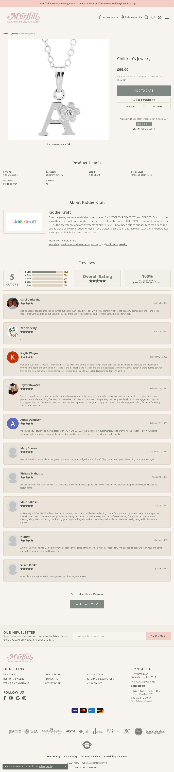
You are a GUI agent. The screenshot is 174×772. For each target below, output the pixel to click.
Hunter (25, 536)
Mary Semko (28, 448)
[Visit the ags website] (51, 731)
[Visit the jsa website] (138, 731)
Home (5, 33)
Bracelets (54, 244)
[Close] (170, 4)
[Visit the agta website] (70, 731)
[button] (146, 17)
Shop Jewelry (94, 674)
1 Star (28, 285)
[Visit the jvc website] (112, 731)
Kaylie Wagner (30, 353)
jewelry (15, 33)
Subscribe (158, 635)
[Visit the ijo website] (15, 731)
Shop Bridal (52, 674)
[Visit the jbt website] (84, 731)
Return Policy (53, 756)
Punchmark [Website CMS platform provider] (93, 767)
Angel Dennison (30, 420)
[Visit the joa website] (98, 731)
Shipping (130, 106)
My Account (94, 683)
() (65, 271)
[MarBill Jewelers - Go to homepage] (19, 657)
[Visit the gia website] (31, 731)
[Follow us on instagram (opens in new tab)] (24, 698)
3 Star (28, 278)
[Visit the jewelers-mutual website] (155, 731)
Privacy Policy (70, 756)
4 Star (28, 275)
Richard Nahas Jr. (31, 473)
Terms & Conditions (16, 683)
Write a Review (87, 604)
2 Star (28, 281)
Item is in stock (143, 123)
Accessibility (53, 683)
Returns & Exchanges (100, 679)
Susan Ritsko (29, 565)
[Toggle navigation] (167, 17)
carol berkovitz (30, 299)
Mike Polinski (29, 502)
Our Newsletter (19, 632)
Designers (9, 674)
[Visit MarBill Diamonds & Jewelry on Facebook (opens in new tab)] (4, 698)
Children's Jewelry (54, 174)
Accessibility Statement (115, 756)
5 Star (28, 271)
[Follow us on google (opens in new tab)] (18, 698)
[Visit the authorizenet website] (87, 745)
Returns (157, 106)
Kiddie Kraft (94, 174)
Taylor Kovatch (30, 385)
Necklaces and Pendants (75, 244)
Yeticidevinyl (28, 328)
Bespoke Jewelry (13, 679)
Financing (51, 679)
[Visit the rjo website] (127, 731)
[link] (108, 17)
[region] (58, 89)
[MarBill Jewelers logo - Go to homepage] (23, 17)
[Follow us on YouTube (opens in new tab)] (11, 698)
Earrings (96, 244)
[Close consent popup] (65, 767)
